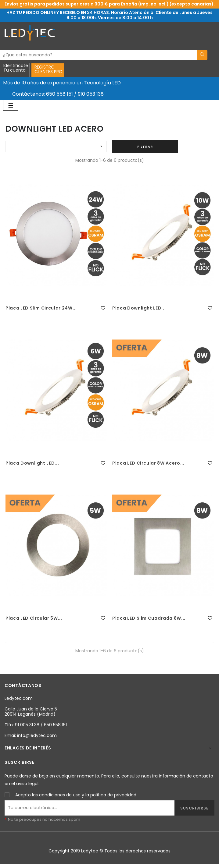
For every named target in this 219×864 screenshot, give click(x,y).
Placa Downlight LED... (139, 308)
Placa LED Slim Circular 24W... (41, 308)
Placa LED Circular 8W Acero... (148, 463)
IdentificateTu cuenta (15, 68)
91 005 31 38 (27, 725)
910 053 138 (91, 93)
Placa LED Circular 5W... (33, 618)
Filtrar (145, 146)
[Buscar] (98, 55)
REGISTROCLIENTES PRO (48, 69)
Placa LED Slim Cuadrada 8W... (148, 618)
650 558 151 (59, 93)
